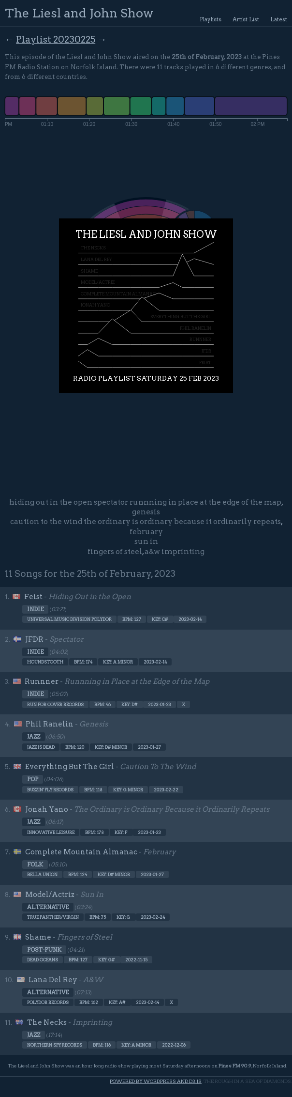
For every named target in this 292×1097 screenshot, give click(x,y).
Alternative (48, 907)
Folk (35, 864)
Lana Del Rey (53, 979)
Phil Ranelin (49, 724)
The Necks (47, 1022)
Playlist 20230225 (55, 39)
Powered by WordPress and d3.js (156, 1081)
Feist (33, 596)
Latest (278, 19)
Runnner (41, 681)
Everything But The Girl (69, 766)
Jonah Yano (46, 809)
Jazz (33, 736)
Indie (35, 609)
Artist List (246, 19)
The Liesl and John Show (79, 12)
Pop (32, 779)
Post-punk (44, 949)
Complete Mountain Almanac (81, 852)
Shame (38, 937)
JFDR (34, 639)
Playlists (210, 19)
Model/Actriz (49, 894)
